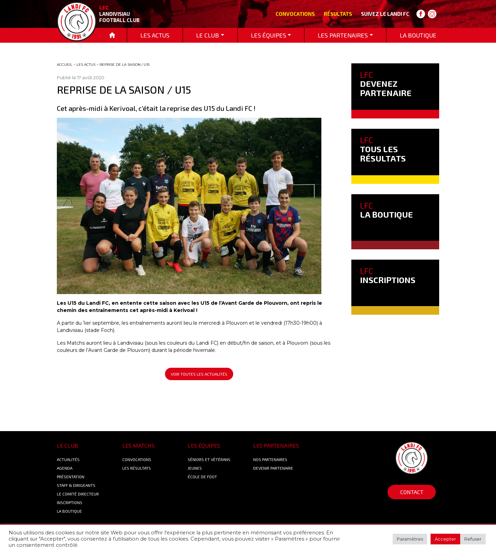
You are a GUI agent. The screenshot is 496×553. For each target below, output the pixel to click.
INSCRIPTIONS (387, 275)
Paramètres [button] (410, 539)
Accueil (64, 64)
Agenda (64, 468)
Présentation (70, 476)
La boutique (69, 511)
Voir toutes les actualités (199, 374)
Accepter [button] (445, 539)
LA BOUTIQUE (386, 209)
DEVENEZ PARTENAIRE (386, 84)
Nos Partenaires (270, 459)
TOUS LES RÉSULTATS (383, 149)
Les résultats (136, 468)
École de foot (202, 476)
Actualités (68, 459)
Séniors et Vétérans (209, 459)
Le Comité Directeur (78, 493)
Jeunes (195, 468)
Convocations (295, 14)
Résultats (338, 14)
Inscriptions (69, 502)
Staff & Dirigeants (76, 485)
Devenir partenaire (273, 468)
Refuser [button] (473, 539)
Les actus (85, 64)
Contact (411, 492)
